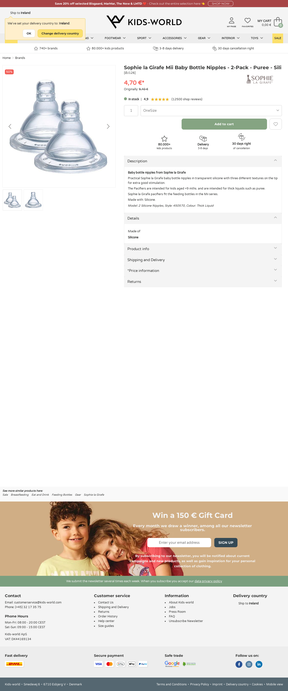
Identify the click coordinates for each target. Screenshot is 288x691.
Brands (20, 58)
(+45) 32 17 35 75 (28, 607)
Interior (231, 38)
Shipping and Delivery (146, 260)
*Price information (143, 270)
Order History (107, 616)
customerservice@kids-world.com (38, 602)
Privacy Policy (199, 684)
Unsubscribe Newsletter (186, 621)
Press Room (177, 611)
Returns (134, 281)
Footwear (115, 38)
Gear (204, 38)
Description (137, 161)
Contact (13, 595)
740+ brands (46, 48)
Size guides (106, 626)
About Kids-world (181, 602)
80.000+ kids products (105, 48)
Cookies (257, 684)
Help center (106, 621)
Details (133, 218)
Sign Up (225, 542)
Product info (138, 249)
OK (29, 33)
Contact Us (105, 602)
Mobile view (274, 684)
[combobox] (211, 110)
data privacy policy (208, 581)
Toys (257, 38)
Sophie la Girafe (94, 494)
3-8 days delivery (168, 48)
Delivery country (237, 684)
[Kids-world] (144, 22)
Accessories (175, 38)
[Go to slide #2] (33, 200)
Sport (144, 38)
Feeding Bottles (62, 494)
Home (6, 58)
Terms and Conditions (171, 684)
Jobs (172, 607)
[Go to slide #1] (12, 200)
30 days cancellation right (233, 48)
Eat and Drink (40, 494)
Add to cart (224, 124)
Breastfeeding (20, 494)
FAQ (172, 616)
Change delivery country (60, 33)
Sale (277, 38)
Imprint (217, 684)
